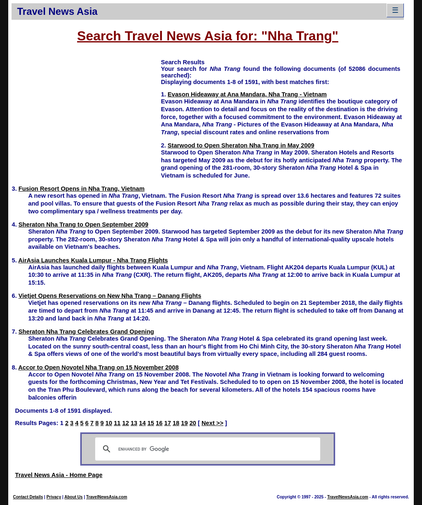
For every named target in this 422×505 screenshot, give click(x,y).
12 (125, 423)
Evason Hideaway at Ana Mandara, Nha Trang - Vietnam (247, 94)
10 (109, 423)
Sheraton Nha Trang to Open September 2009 (83, 224)
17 (167, 423)
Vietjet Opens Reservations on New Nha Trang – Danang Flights (110, 295)
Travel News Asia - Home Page (58, 475)
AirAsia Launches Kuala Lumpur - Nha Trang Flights (93, 260)
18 (176, 423)
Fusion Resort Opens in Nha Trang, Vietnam (82, 188)
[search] (206, 449)
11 (117, 423)
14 (142, 423)
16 (159, 423)
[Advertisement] (86, 115)
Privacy (54, 497)
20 (193, 423)
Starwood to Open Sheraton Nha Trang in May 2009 (241, 145)
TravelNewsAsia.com (106, 497)
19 (184, 423)
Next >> (212, 423)
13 (134, 423)
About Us (73, 497)
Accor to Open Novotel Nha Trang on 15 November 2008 (98, 367)
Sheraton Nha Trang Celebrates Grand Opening (86, 331)
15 (151, 423)
